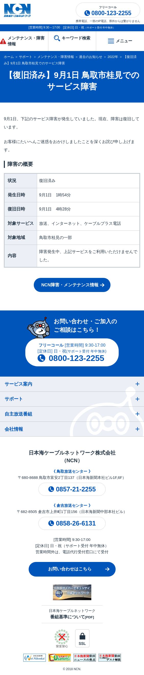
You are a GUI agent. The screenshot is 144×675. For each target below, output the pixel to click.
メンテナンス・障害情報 (55, 57)
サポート (25, 57)
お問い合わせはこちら (70, 569)
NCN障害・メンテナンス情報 (69, 285)
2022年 (113, 57)
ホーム (9, 57)
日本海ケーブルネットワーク (72, 614)
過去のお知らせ (90, 57)
